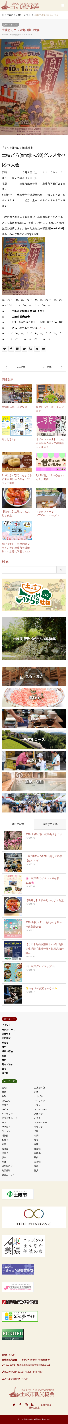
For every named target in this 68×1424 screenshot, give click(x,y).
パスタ (37, 1118)
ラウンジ (38, 1127)
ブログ (10, 15)
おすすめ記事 (50, 824)
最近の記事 (18, 824)
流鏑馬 (37, 1153)
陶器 (36, 1166)
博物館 (5, 1135)
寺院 (36, 1144)
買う (4, 1069)
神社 (4, 1162)
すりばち (38, 1096)
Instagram (26, 1404)
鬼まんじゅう (8, 1175)
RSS (32, 1404)
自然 (4, 1060)
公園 (36, 1131)
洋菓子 (5, 1153)
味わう (5, 1042)
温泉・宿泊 (7, 1051)
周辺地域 (6, 1038)
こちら (41, 327)
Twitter (14, 1404)
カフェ (37, 1105)
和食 (36, 1140)
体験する (6, 1034)
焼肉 (36, 1157)
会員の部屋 (46, 1405)
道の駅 (5, 1073)
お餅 (4, 1096)
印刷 (36, 1135)
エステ (5, 1105)
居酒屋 (5, 1148)
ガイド (5, 1109)
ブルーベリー (40, 1122)
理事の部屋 (34, 1408)
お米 (4, 1092)
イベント (6, 1025)
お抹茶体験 (39, 1087)
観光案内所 (7, 1166)
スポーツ (38, 1114)
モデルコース (8, 1029)
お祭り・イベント (10, 25)
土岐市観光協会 (26, 1419)
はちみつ (6, 1100)
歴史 (4, 1047)
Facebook (20, 1404)
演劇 (4, 1157)
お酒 (36, 1092)
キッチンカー (40, 1109)
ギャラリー (7, 1114)
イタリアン (39, 1100)
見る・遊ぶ (7, 1064)
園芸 (4, 1144)
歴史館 (37, 1148)
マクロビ (6, 1127)
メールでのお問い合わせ (16, 1379)
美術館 (37, 1162)
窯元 (4, 1055)
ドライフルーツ (9, 1118)
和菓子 (5, 1140)
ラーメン (6, 1131)
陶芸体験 (6, 1170)
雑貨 (36, 1170)
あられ (5, 1087)
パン (4, 1122)
